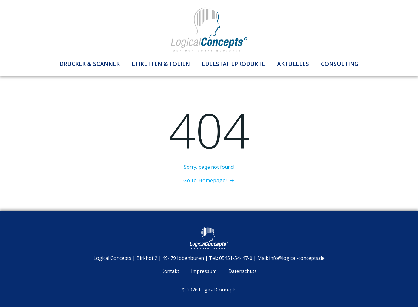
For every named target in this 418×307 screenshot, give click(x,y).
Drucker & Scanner (89, 64)
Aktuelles (293, 64)
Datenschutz (242, 271)
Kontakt (170, 271)
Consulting (340, 64)
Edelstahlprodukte (233, 64)
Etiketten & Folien (161, 64)
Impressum (203, 271)
